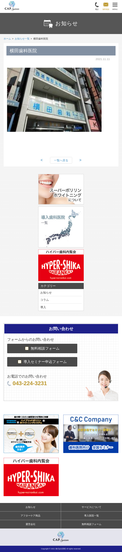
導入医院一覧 (91, 515)
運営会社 (30, 524)
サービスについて (91, 507)
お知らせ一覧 (22, 38)
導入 (43, 307)
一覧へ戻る (61, 160)
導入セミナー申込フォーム (42, 362)
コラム (44, 299)
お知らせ (46, 292)
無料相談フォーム (42, 348)
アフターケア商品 (30, 515)
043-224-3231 (27, 383)
